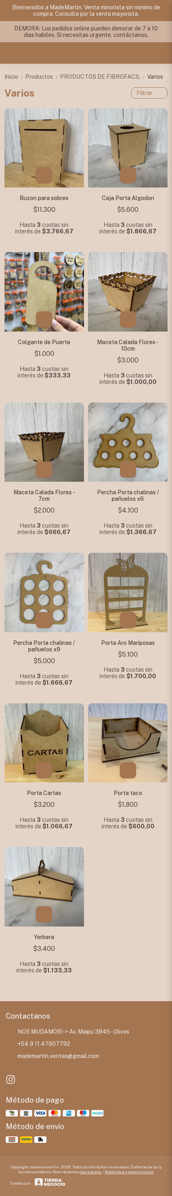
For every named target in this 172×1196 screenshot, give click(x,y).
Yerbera (44, 937)
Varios (155, 76)
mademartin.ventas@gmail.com (52, 1056)
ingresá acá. (90, 1171)
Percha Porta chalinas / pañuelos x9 (44, 646)
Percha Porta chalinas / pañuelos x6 (128, 495)
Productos (42, 76)
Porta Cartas (44, 793)
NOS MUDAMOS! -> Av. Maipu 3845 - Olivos (67, 1032)
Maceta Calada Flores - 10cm (128, 345)
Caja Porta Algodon (128, 198)
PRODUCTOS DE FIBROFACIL (103, 76)
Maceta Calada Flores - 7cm (44, 495)
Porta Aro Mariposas (128, 643)
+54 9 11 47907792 (38, 1044)
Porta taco (128, 793)
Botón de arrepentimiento (129, 1171)
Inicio (14, 76)
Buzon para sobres (44, 198)
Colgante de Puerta (44, 342)
